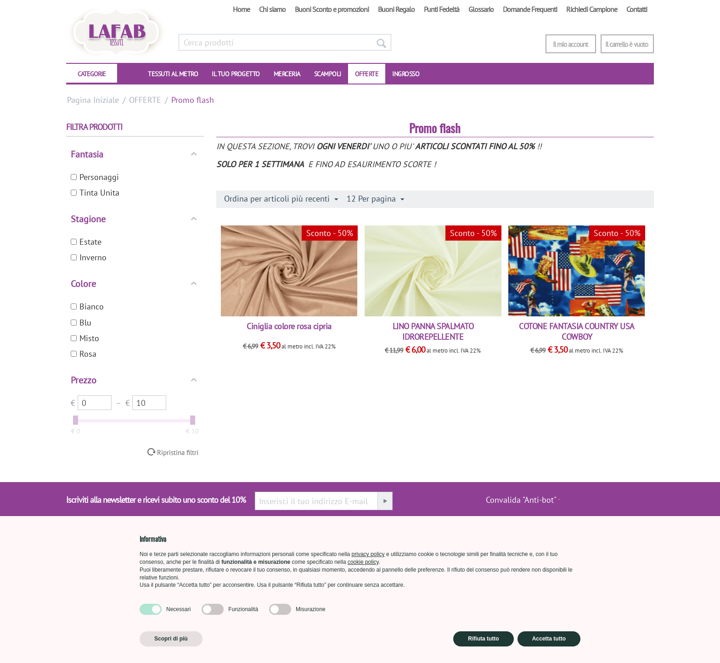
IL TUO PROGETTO (236, 74)
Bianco (87, 306)
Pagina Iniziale (93, 100)
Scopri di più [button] (171, 638)
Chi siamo (272, 9)
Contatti (636, 9)
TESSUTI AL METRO (173, 74)
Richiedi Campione (591, 9)
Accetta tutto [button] (549, 638)
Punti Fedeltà (441, 9)
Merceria (287, 74)
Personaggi (95, 177)
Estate (86, 241)
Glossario (481, 9)
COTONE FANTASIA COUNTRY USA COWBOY (577, 331)
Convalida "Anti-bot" (521, 499)
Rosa (83, 353)
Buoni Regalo (396, 9)
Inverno (89, 257)
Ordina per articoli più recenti (281, 198)
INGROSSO (405, 74)
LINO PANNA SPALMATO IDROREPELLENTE (433, 331)
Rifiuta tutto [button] (483, 638)
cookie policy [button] (363, 562)
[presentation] (607, 505)
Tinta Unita (95, 192)
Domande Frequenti (530, 9)
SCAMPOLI (327, 74)
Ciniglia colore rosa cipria (289, 326)
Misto (85, 338)
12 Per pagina (375, 198)
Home (241, 9)
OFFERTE (367, 74)
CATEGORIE (92, 74)
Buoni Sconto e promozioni (332, 9)
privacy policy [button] (368, 554)
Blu (81, 322)
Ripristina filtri (177, 452)
